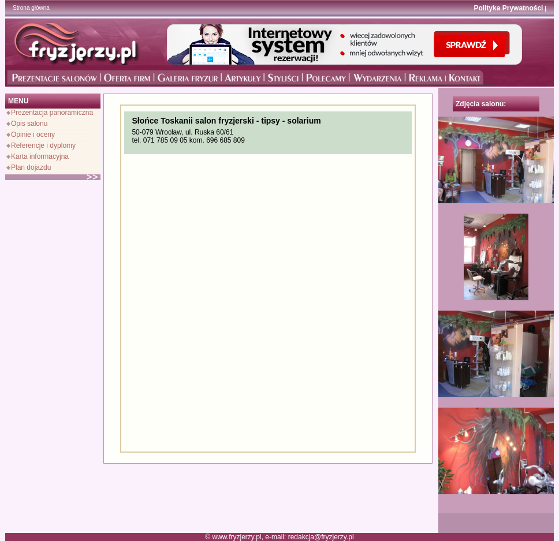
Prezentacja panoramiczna (52, 113)
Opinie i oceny (33, 134)
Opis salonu (29, 124)
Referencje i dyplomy (43, 145)
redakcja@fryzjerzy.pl (321, 537)
